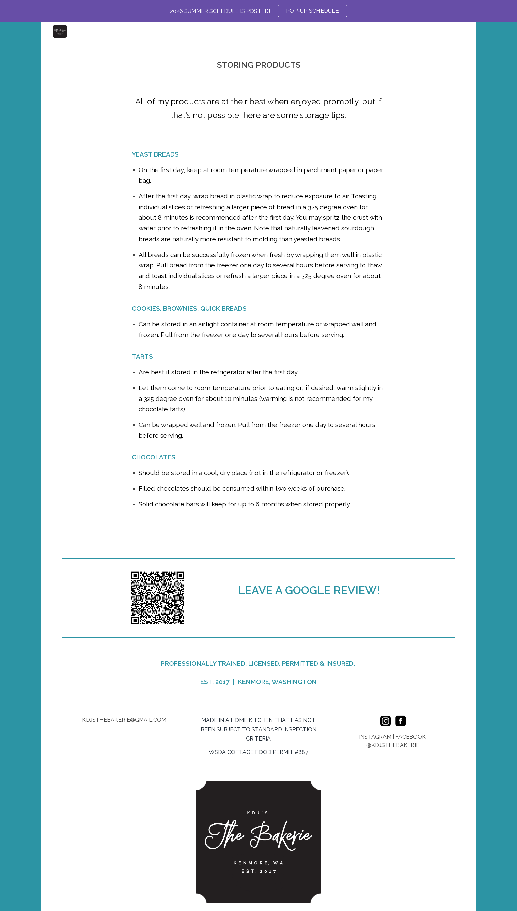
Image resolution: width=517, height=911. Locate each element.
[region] (258, 11)
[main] (258, 62)
